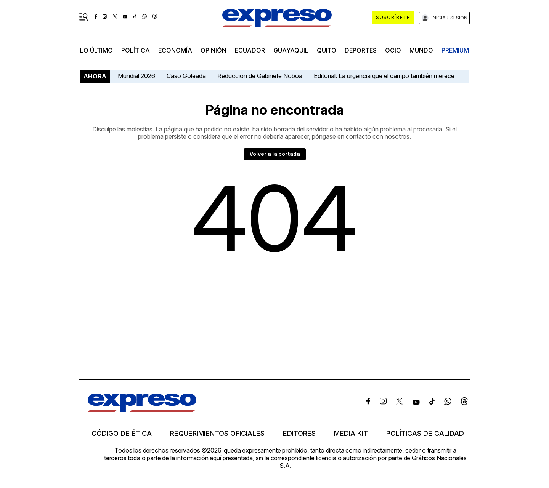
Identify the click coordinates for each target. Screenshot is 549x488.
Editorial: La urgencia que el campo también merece (384, 76)
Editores (299, 433)
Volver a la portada (274, 153)
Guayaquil (290, 50)
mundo (421, 50)
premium (455, 50)
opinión (213, 50)
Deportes (361, 50)
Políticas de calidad (425, 433)
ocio (393, 50)
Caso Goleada (186, 76)
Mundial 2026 (136, 76)
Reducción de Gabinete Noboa (259, 76)
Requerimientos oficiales (217, 433)
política (135, 50)
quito (326, 50)
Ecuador (250, 50)
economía (175, 50)
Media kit (351, 433)
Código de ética (122, 433)
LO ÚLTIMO (96, 50)
